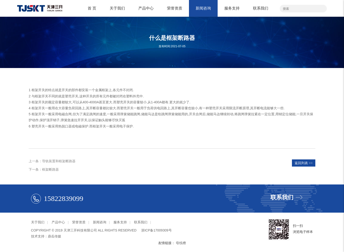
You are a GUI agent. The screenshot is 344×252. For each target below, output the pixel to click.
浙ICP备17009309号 (156, 230)
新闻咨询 (203, 8)
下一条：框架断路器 (44, 169)
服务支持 (232, 8)
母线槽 (181, 243)
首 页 (92, 8)
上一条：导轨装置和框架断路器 (52, 161)
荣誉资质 (174, 8)
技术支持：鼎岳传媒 (46, 236)
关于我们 (117, 8)
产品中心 (146, 8)
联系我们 (260, 8)
